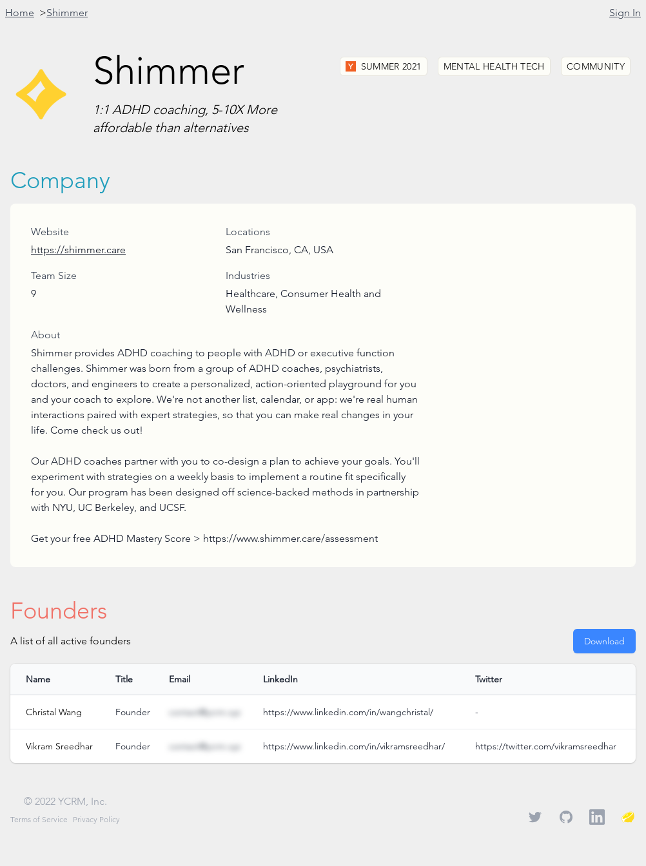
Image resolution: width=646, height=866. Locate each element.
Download (604, 641)
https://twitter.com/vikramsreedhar (545, 746)
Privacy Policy (96, 819)
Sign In (625, 12)
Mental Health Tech (494, 66)
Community (596, 66)
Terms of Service (39, 819)
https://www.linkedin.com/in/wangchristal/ (348, 712)
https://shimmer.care (78, 250)
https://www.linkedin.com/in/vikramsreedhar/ (354, 746)
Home (19, 12)
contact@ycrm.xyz (204, 712)
